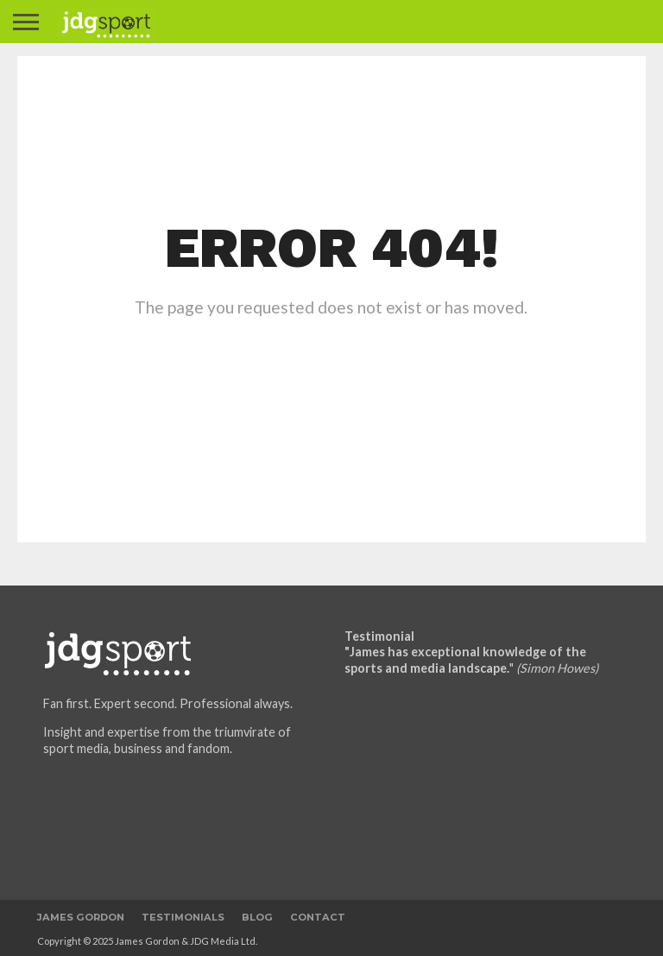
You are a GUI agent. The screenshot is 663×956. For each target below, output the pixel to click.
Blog (257, 917)
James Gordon (80, 917)
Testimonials (183, 917)
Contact (317, 917)
